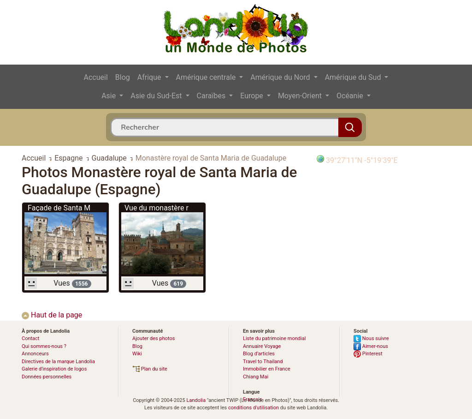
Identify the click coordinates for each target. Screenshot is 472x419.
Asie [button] (109, 95)
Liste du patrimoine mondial (274, 338)
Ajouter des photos (153, 338)
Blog (122, 77)
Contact (30, 338)
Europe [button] (252, 95)
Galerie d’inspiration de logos (54, 369)
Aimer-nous (371, 346)
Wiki (137, 354)
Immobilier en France (266, 369)
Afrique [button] (150, 77)
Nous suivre (371, 338)
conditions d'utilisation (253, 408)
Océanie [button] (350, 95)
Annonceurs (35, 354)
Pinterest (368, 354)
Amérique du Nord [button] (281, 77)
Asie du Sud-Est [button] (156, 95)
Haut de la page (52, 315)
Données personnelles (46, 377)
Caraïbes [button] (212, 95)
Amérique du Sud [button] (354, 77)
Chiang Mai (255, 377)
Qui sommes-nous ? (44, 346)
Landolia (196, 400)
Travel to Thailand (263, 362)
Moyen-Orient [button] (301, 95)
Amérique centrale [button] (207, 77)
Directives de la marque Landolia (58, 362)
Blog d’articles (259, 354)
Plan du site (149, 369)
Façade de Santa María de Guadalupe (89, 208)
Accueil (96, 77)
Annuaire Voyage (262, 346)
